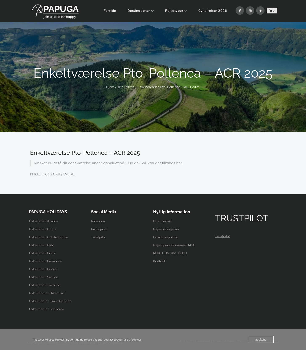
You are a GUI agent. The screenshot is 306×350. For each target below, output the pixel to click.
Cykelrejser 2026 (212, 10)
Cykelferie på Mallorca (46, 309)
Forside (110, 10)
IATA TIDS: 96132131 (170, 253)
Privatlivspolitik (165, 237)
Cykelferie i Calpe (42, 229)
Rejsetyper (176, 10)
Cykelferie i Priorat (43, 269)
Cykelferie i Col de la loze (48, 237)
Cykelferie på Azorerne (47, 293)
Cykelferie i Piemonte (45, 261)
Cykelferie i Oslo (41, 245)
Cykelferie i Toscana (44, 285)
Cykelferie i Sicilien (43, 277)
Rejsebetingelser (166, 229)
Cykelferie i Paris (42, 253)
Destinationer (140, 10)
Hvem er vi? (162, 221)
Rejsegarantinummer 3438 (174, 245)
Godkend (260, 339)
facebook (98, 221)
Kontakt (159, 261)
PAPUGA (61, 9)
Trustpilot (98, 237)
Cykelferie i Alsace (43, 221)
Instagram (99, 229)
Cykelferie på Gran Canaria (50, 301)
